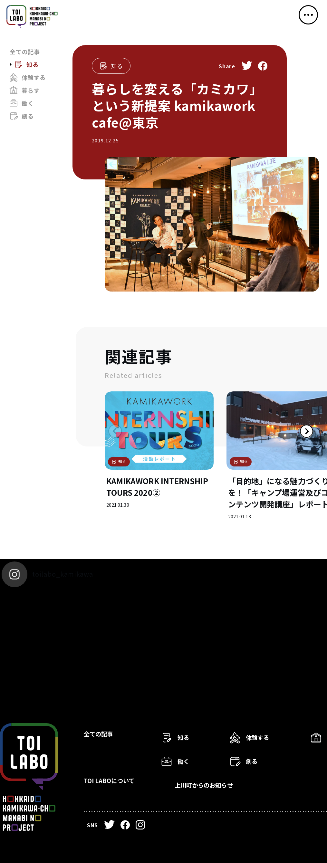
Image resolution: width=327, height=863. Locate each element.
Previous (104, 444)
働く (28, 103)
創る (28, 116)
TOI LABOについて (118, 784)
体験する (34, 77)
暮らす (31, 90)
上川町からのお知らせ (215, 784)
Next (293, 444)
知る (32, 64)
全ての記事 (25, 51)
